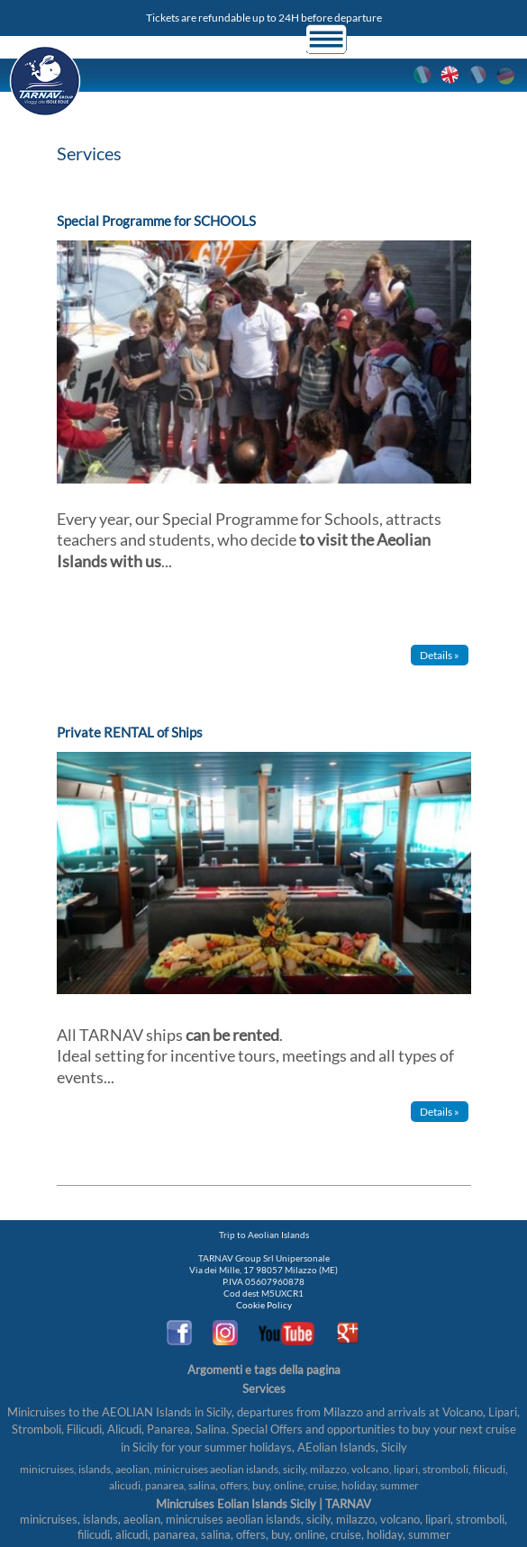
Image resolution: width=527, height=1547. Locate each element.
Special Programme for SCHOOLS (156, 221)
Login (379, 39)
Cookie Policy (264, 1304)
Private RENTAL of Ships (130, 732)
